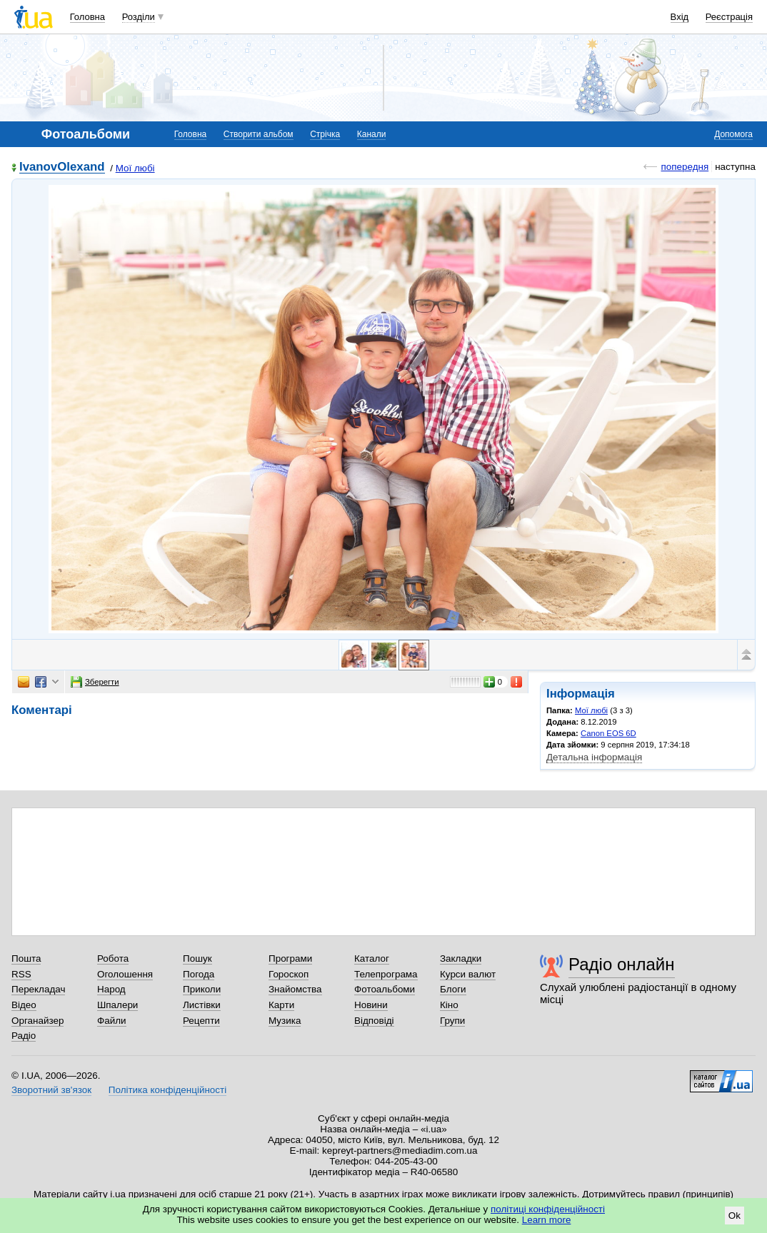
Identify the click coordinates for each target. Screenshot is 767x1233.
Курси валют (468, 974)
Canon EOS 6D (608, 733)
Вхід (680, 16)
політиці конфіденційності (548, 1209)
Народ (111, 989)
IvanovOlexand (62, 167)
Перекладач (38, 989)
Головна (87, 16)
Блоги (453, 989)
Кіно (449, 1005)
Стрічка (325, 134)
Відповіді (374, 1020)
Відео (23, 1005)
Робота (113, 958)
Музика (285, 1020)
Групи (452, 1020)
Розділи (138, 16)
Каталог (371, 958)
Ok (734, 1215)
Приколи (202, 989)
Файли (111, 1020)
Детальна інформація (594, 757)
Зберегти (95, 682)
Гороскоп (289, 974)
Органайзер (37, 1020)
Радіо (23, 1035)
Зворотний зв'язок (51, 1089)
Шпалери (117, 1005)
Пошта (26, 958)
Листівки (202, 1005)
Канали (371, 134)
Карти (281, 1005)
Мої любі (135, 168)
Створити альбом (259, 134)
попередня (684, 166)
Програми (290, 958)
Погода (198, 974)
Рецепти (201, 1020)
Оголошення (125, 974)
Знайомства (295, 989)
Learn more (546, 1219)
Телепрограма (386, 974)
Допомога (733, 134)
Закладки (460, 958)
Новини (371, 1005)
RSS (21, 974)
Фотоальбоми (384, 989)
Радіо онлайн (621, 964)
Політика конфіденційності (167, 1089)
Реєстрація (729, 16)
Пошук (197, 958)
